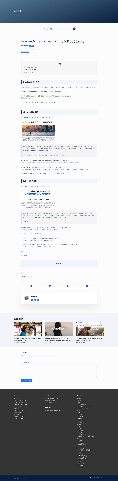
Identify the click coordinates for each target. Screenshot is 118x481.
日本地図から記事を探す (20, 404)
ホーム (15, 398)
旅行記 (78, 438)
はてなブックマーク (19, 412)
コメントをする (25, 362)
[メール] (87, 286)
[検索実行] (74, 28)
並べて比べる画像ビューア (52, 400)
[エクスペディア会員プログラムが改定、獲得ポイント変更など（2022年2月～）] (90, 329)
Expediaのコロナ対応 (31, 67)
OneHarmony (81, 422)
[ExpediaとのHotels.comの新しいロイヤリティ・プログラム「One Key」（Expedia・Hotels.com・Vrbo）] (59, 329)
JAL (79, 402)
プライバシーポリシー (20, 478)
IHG (79, 412)
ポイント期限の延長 (31, 69)
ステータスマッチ (83, 408)
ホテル (78, 410)
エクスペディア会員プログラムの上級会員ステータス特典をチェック (40, 229)
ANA (79, 400)
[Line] (49, 286)
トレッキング (82, 448)
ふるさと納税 (82, 458)
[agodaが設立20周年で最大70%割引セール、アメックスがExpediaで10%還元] (28, 329)
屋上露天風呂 (82, 444)
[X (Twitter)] (30, 286)
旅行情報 (79, 424)
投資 (79, 462)
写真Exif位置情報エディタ (52, 398)
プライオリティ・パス (84, 406)
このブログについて (19, 410)
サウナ (80, 446)
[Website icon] (32, 300)
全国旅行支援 (82, 434)
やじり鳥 (18, 11)
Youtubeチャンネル (19, 416)
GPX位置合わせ (49, 402)
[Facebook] (68, 286)
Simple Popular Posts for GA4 (53, 410)
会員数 (80, 428)
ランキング (81, 430)
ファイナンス (80, 452)
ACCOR (80, 418)
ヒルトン (80, 416)
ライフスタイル (81, 464)
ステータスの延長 (30, 72)
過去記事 (16, 408)
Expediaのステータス (27, 227)
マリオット (81, 414)
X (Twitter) (16, 414)
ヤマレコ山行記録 (18, 418)
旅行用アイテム (82, 466)
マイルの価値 (82, 404)
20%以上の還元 (82, 456)
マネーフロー (82, 460)
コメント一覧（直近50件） (21, 400)
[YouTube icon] (38, 300)
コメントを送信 (27, 380)
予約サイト (81, 432)
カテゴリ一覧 (17, 406)
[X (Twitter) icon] (35, 300)
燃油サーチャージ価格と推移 (86, 436)
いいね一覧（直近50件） (20, 402)
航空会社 (79, 398)
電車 (79, 426)
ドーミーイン (82, 420)
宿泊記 (80, 440)
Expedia (32, 45)
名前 (22, 355)
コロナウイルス (25, 52)
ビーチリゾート (82, 442)
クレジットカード (83, 454)
